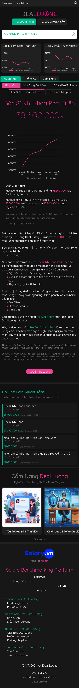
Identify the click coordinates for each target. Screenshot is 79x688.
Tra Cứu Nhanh (45, 316)
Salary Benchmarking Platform (39, 570)
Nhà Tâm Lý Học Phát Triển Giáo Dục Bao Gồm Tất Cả (37, 453)
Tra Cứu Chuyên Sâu (42, 327)
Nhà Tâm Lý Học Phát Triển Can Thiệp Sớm (30, 437)
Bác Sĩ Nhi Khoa (13, 422)
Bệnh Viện (15, 255)
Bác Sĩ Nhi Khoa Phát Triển (20, 406)
